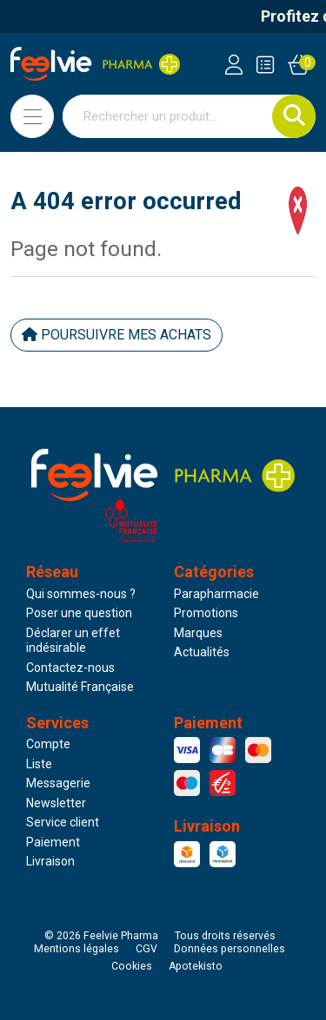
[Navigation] (32, 116)
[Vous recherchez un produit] (168, 116)
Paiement (53, 842)
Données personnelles (229, 949)
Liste (39, 764)
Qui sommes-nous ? (81, 594)
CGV (146, 949)
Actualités (202, 652)
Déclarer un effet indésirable (73, 640)
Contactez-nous (70, 668)
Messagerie (58, 783)
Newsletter (56, 803)
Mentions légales (76, 949)
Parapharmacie (216, 594)
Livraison (50, 861)
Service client (62, 822)
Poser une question (79, 613)
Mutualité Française (80, 687)
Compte (48, 744)
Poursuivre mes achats (116, 334)
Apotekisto (196, 966)
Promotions (206, 613)
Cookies (131, 966)
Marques (198, 633)
